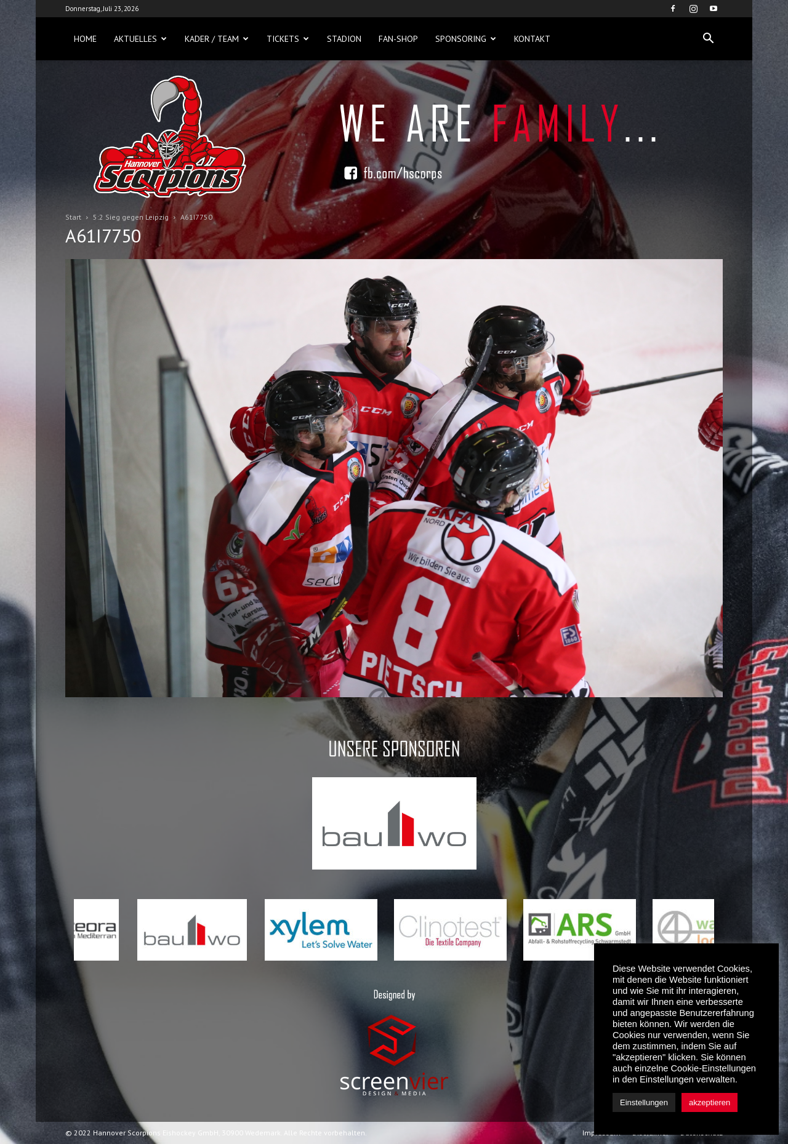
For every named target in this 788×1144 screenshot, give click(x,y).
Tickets (288, 38)
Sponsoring (465, 38)
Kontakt (532, 38)
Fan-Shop (398, 38)
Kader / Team (217, 38)
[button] (708, 39)
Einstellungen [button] (644, 1102)
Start (73, 217)
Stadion (344, 38)
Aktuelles (140, 38)
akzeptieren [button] (709, 1102)
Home (85, 38)
